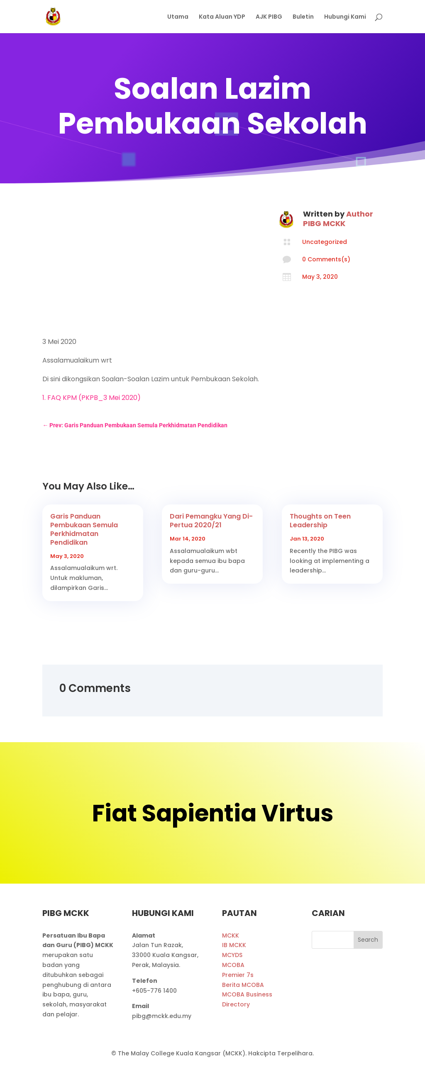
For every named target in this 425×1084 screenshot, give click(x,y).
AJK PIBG (269, 17)
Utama (177, 17)
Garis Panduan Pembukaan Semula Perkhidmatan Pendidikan (84, 529)
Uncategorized (324, 242)
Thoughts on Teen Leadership (320, 521)
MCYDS (232, 955)
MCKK (230, 935)
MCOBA (233, 965)
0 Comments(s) (326, 259)
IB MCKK (234, 945)
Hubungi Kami (345, 17)
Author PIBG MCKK (338, 219)
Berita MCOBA (243, 985)
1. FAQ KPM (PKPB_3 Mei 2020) (91, 397)
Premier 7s (238, 975)
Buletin (303, 17)
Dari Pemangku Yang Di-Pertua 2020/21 (211, 521)
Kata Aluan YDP (222, 17)
